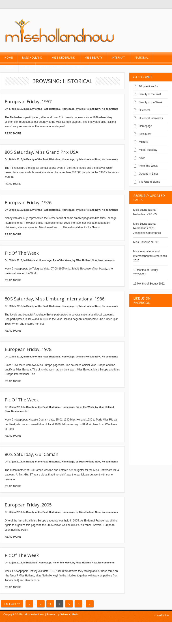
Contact (78, 68)
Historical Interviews (151, 118)
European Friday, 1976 (28, 202)
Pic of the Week (22, 253)
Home (8, 57)
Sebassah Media (69, 614)
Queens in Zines (148, 173)
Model (9, 68)
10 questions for (148, 86)
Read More (13, 133)
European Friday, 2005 (28, 505)
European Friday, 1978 (28, 349)
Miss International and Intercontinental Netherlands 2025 (150, 256)
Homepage (68, 108)
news (142, 158)
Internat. (118, 57)
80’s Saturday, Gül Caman (31, 454)
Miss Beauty (93, 57)
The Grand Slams (149, 181)
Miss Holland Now (89, 108)
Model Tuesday (148, 149)
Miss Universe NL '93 (146, 242)
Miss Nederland (63, 57)
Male (27, 68)
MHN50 (143, 142)
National (141, 57)
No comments (110, 108)
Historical (54, 108)
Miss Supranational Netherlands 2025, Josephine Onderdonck (147, 228)
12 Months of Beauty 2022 (149, 283)
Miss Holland (32, 57)
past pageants (51, 68)
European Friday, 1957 (28, 102)
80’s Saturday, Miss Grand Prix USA (41, 152)
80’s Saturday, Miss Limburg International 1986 (54, 299)
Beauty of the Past (37, 108)
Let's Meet (145, 134)
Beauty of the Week (150, 102)
